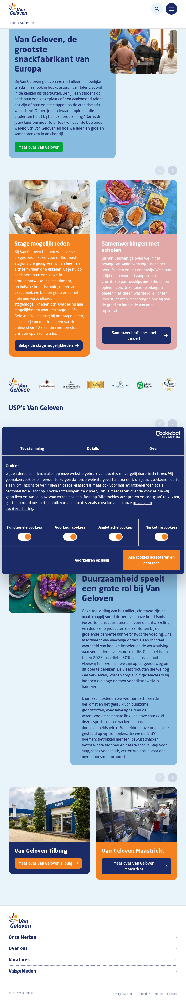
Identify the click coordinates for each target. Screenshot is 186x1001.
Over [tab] (153, 448)
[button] (160, 170)
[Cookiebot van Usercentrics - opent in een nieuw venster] (159, 434)
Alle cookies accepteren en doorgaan (151, 560)
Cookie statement (151, 994)
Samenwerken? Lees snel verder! (134, 335)
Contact (172, 994)
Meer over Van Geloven (38, 147)
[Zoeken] (157, 9)
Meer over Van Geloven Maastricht (133, 866)
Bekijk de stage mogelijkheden (45, 345)
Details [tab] (93, 448)
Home (12, 23)
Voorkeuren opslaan (92, 560)
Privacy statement (124, 994)
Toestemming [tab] (32, 448)
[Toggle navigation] (171, 9)
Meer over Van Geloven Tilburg (45, 863)
